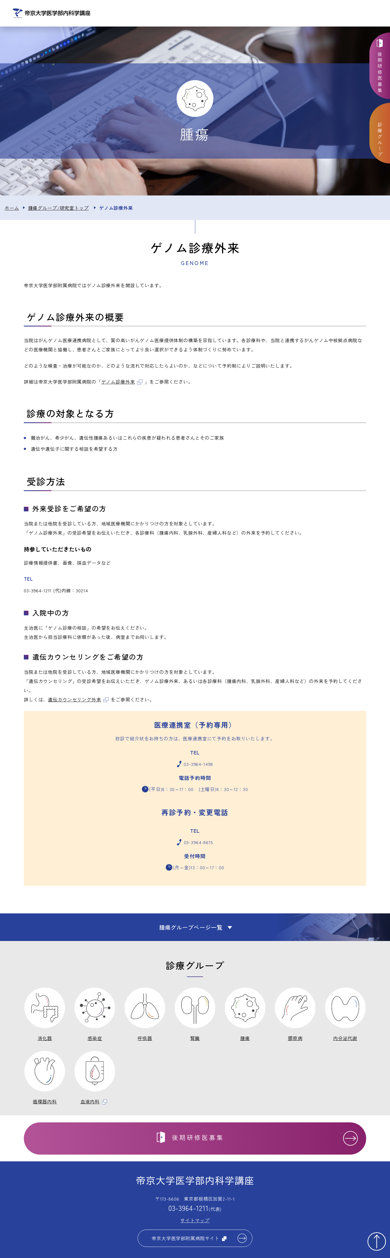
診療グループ (256, 14)
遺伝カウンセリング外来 (78, 700)
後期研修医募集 (380, 73)
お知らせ (181, 14)
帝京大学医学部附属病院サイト (189, 1239)
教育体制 (294, 14)
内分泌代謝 (345, 1039)
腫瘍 (245, 1039)
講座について (219, 14)
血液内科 (93, 1102)
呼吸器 (145, 1039)
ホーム (12, 208)
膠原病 (295, 1039)
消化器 (45, 1039)
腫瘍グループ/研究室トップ (58, 208)
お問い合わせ (331, 14)
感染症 (94, 1039)
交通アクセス (369, 14)
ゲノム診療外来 (121, 382)
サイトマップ (194, 1221)
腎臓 (195, 1039)
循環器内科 (45, 1102)
